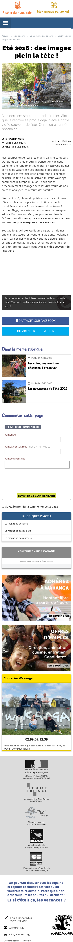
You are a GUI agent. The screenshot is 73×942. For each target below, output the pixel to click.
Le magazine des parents (18, 538)
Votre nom (10, 434)
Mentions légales (11, 940)
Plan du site (26, 940)
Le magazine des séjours (18, 530)
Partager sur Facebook (36, 321)
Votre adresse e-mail (27, 446)
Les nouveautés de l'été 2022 (47, 388)
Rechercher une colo (17, 12)
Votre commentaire (15, 458)
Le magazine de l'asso (16, 523)
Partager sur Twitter (35, 331)
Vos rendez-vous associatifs (36, 551)
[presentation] (32, 479)
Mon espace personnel (53, 11)
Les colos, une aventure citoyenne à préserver (43, 365)
